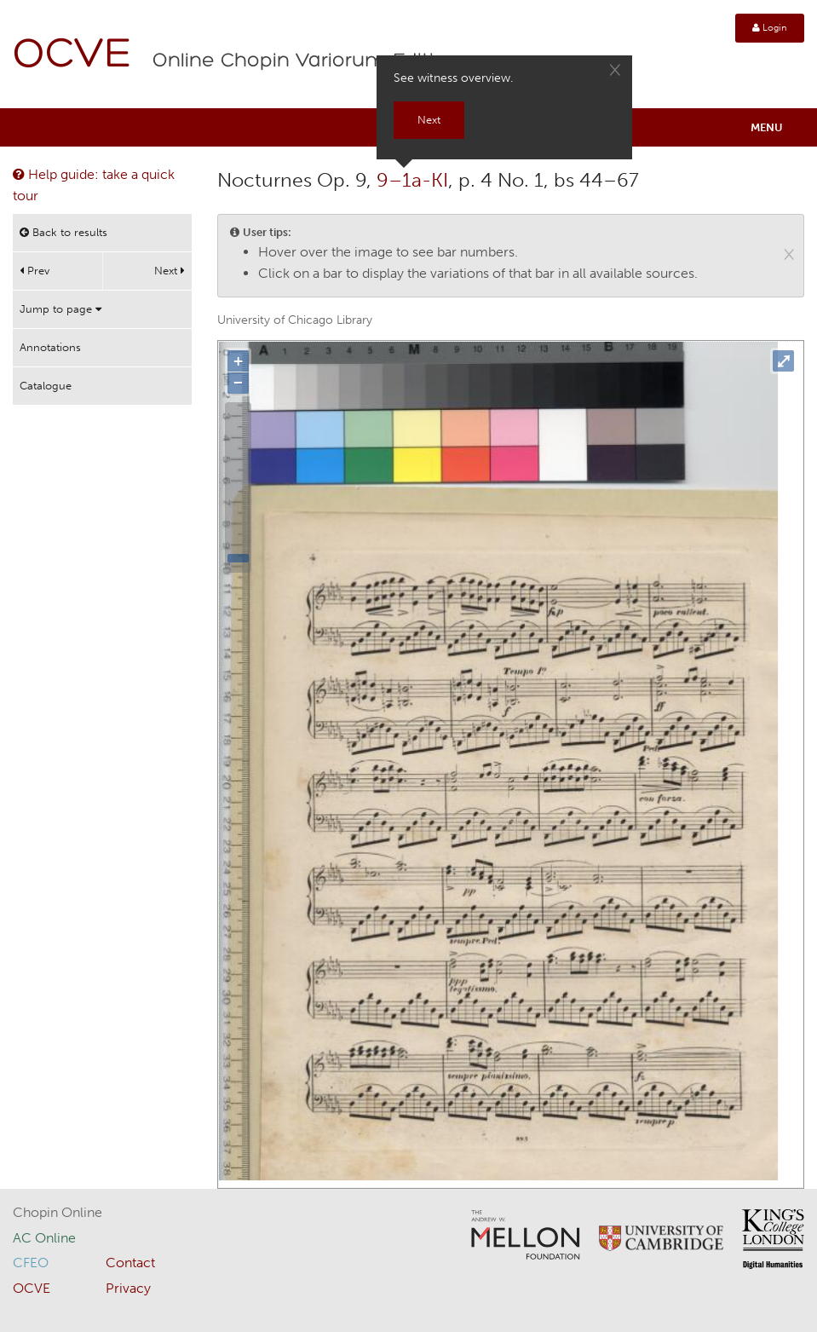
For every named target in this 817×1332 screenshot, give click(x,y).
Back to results (63, 232)
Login (769, 27)
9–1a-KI (412, 180)
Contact (130, 1262)
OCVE (72, 56)
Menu (767, 127)
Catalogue (46, 385)
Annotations (50, 347)
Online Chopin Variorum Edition (305, 61)
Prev (34, 270)
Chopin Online (57, 1212)
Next (169, 270)
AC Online (44, 1238)
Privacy (128, 1288)
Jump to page (60, 309)
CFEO (31, 1262)
